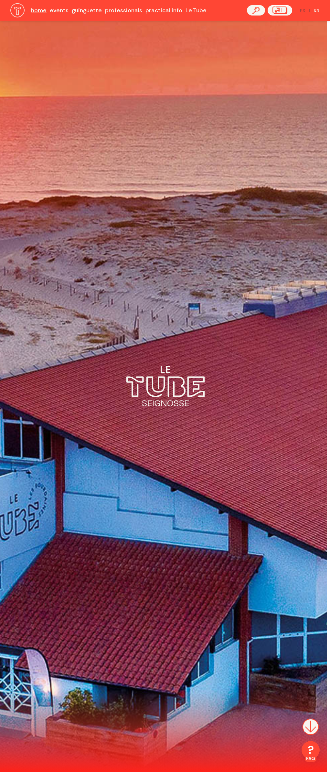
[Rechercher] (256, 10)
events (59, 10)
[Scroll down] (311, 731)
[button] (256, 10)
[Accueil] (17, 10)
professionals (123, 10)
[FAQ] (311, 751)
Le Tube (196, 10)
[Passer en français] (309, 10)
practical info (163, 10)
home (39, 10)
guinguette (87, 10)
